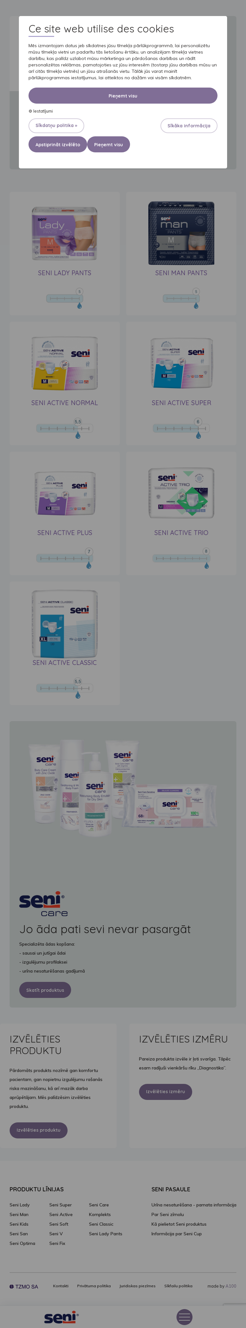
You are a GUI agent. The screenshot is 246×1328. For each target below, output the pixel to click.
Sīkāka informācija (189, 126)
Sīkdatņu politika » (56, 125)
